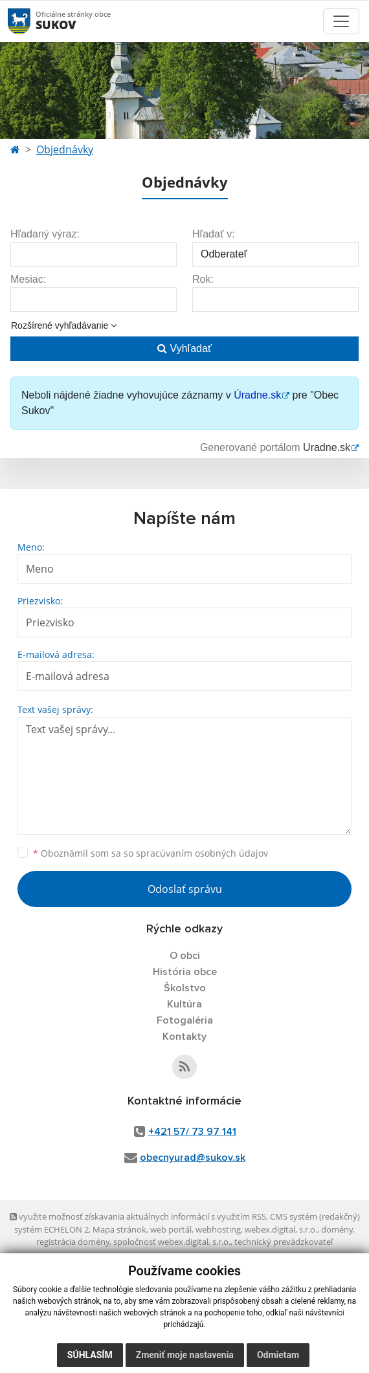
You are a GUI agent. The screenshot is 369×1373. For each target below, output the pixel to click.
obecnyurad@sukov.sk (192, 1157)
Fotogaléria (185, 1020)
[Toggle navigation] (341, 21)
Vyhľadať (184, 348)
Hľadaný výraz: (45, 233)
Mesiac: (28, 279)
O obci (185, 955)
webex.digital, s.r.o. (281, 1229)
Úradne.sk (257, 395)
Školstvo (185, 988)
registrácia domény (72, 1241)
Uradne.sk (326, 447)
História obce (185, 972)
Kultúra (184, 1004)
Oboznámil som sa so (150, 853)
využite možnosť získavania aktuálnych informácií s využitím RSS (138, 1216)
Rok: (203, 279)
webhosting (218, 1229)
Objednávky (64, 149)
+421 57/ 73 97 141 (192, 1131)
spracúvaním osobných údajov (202, 853)
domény (337, 1229)
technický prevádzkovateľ (283, 1241)
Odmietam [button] (278, 1355)
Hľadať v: (213, 233)
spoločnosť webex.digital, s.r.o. (171, 1241)
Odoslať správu (185, 889)
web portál (171, 1229)
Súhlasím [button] (90, 1355)
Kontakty (184, 1036)
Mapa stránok (119, 1229)
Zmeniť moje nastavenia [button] (185, 1355)
